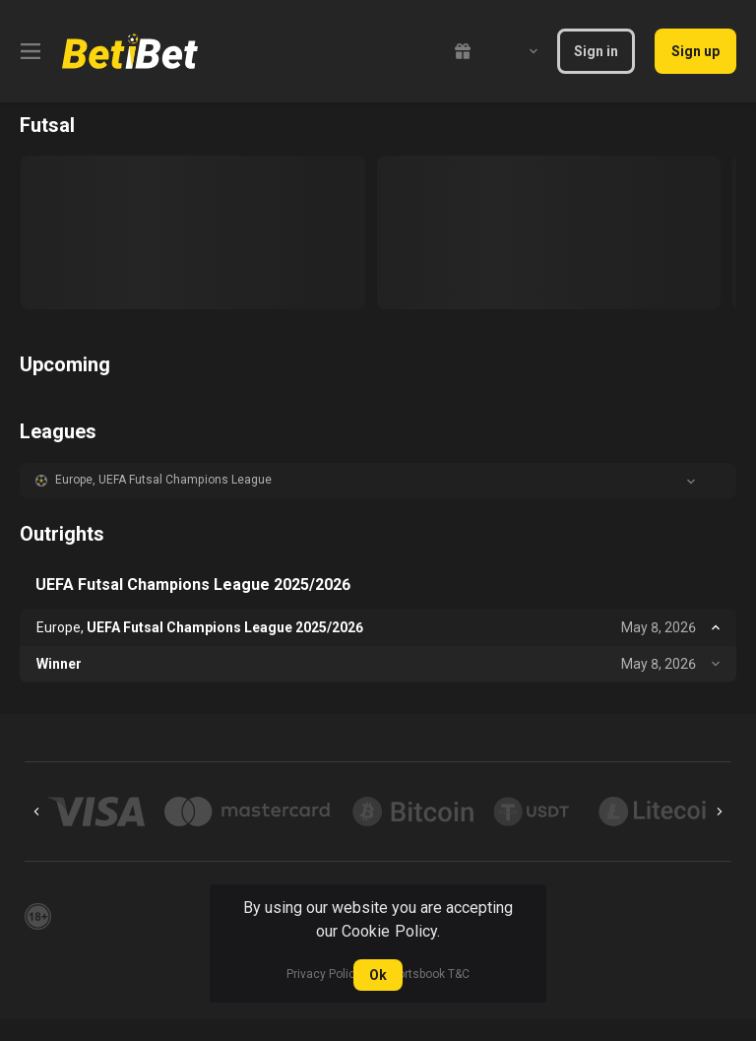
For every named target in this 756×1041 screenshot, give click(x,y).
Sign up (695, 51)
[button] (378, 480)
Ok (378, 975)
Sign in (596, 51)
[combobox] (518, 51)
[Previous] (36, 811)
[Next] (719, 811)
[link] (130, 51)
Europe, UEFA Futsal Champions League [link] (163, 480)
